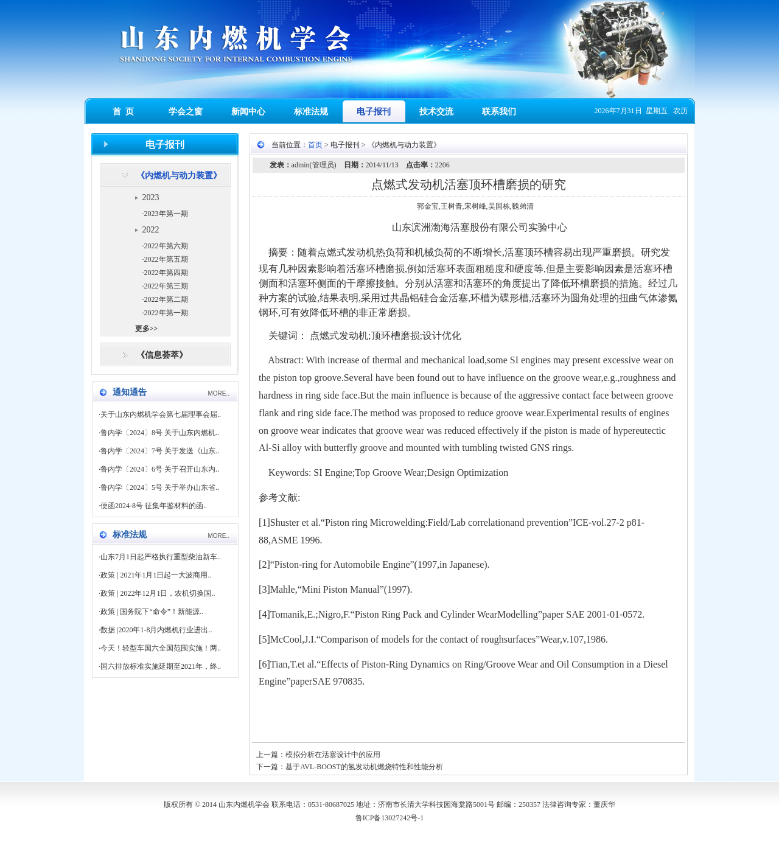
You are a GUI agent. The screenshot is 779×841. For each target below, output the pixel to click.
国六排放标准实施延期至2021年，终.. (160, 666)
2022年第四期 (166, 272)
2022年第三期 (166, 286)
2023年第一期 (166, 213)
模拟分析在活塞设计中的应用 (332, 754)
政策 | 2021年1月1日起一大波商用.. (155, 575)
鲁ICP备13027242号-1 (389, 818)
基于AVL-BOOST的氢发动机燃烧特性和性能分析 (363, 766)
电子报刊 (374, 111)
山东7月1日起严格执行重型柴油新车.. (160, 557)
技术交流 (436, 111)
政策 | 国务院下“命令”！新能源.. (151, 611)
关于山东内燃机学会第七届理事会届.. (160, 414)
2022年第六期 (166, 246)
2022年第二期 (166, 299)
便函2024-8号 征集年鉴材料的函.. (153, 505)
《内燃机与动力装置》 (179, 175)
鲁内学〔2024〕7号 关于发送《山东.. (159, 451)
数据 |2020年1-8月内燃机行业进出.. (156, 630)
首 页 (123, 111)
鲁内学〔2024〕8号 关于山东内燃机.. (159, 432)
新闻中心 (248, 111)
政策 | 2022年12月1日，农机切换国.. (157, 593)
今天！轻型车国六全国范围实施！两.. (160, 648)
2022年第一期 (166, 313)
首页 (315, 145)
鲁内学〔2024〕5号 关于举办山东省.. (159, 487)
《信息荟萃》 (161, 355)
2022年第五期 (166, 259)
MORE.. (218, 393)
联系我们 (499, 111)
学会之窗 (186, 111)
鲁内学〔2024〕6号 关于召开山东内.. (159, 469)
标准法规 (311, 111)
